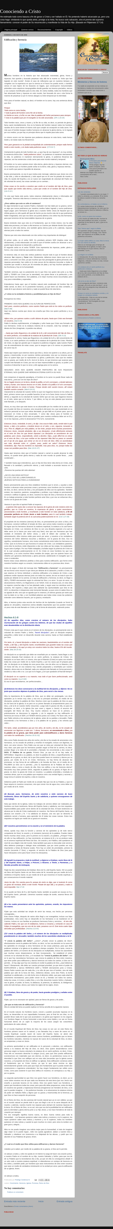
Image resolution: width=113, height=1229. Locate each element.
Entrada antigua (64, 1201)
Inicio (41, 1201)
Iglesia (28, 1183)
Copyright (59, 30)
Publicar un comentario (15, 1192)
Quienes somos (27, 30)
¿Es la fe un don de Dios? (87, 281)
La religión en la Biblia (85, 255)
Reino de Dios (44, 1183)
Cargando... (82, 150)
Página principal (11, 30)
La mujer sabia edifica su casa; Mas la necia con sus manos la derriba (93, 241)
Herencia (22, 1183)
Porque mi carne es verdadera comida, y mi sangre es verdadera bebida (93, 294)
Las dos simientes (84, 192)
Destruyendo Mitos (87, 159)
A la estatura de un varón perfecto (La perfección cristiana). (91, 268)
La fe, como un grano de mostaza (89, 216)
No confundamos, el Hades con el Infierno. (93, 204)
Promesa (35, 1183)
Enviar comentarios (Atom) (23, 1206)
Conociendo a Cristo (20, 11)
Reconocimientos (44, 30)
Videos (69, 30)
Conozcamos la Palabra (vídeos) (89, 318)
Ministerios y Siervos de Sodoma (92, 82)
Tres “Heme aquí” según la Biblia (89, 228)
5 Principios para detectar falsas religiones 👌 (97, 162)
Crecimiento (14, 1183)
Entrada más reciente (14, 1201)
